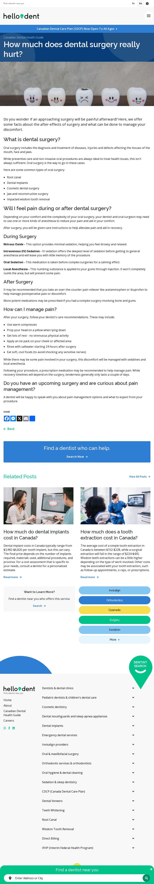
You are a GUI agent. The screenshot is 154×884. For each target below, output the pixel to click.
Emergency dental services (59, 735)
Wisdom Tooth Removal (58, 829)
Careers (9, 721)
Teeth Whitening (53, 810)
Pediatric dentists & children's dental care (69, 697)
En (140, 3)
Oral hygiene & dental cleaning (62, 773)
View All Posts (138, 476)
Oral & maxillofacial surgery (60, 754)
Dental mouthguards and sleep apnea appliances (74, 716)
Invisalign (114, 590)
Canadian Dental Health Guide (23, 37)
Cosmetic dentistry (54, 707)
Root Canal (49, 820)
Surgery (114, 620)
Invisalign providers (55, 744)
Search (37, 605)
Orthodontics (114, 600)
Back (11, 429)
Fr (133, 3)
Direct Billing (50, 838)
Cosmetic (115, 610)
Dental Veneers (52, 801)
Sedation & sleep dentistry (59, 782)
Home (8, 700)
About (8, 705)
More (113, 639)
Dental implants (52, 726)
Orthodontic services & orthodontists (66, 763)
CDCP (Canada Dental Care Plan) (63, 791)
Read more (11, 577)
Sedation (114, 629)
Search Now (75, 456)
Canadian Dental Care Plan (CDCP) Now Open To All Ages (75, 29)
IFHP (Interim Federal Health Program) (67, 848)
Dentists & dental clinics (57, 688)
